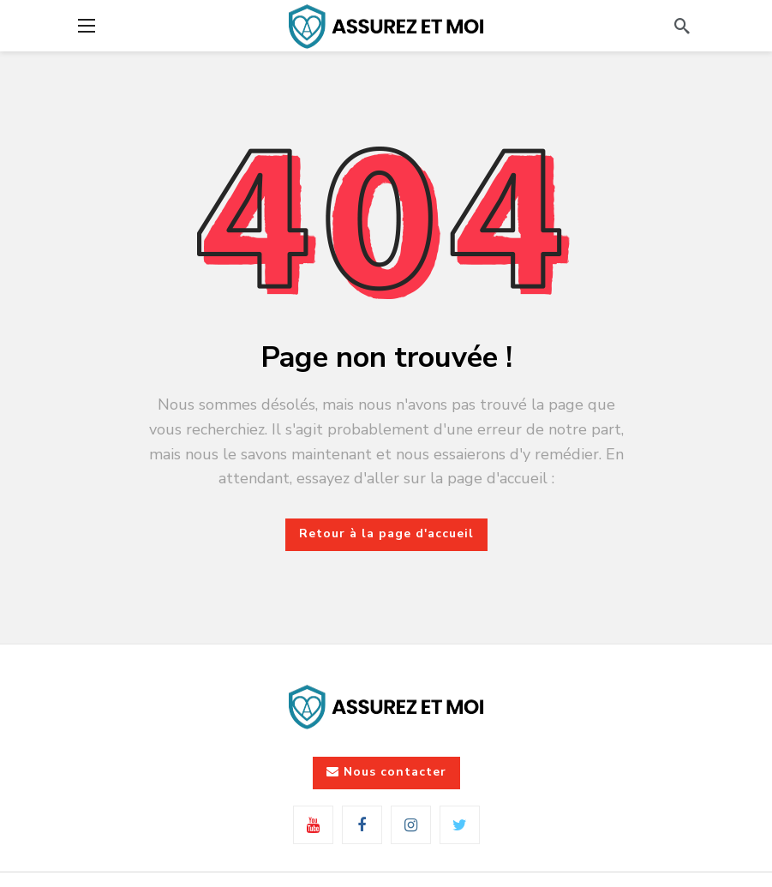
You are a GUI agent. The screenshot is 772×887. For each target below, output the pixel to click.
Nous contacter (386, 772)
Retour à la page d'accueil (386, 533)
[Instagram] (411, 825)
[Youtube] (313, 825)
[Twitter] (460, 825)
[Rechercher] (682, 26)
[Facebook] (362, 825)
